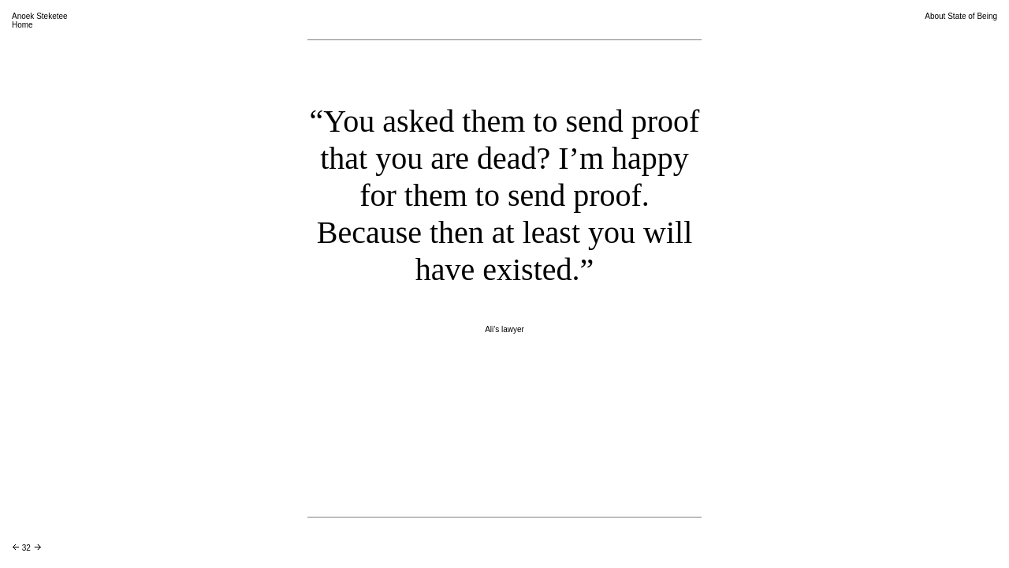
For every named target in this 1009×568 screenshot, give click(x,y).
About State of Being (961, 16)
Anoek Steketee (40, 16)
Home (22, 25)
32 (26, 548)
